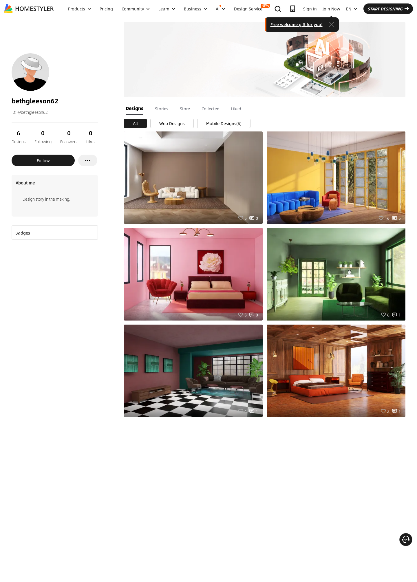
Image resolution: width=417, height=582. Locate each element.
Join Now (331, 9)
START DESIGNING (388, 9)
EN (351, 9)
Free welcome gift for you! (296, 24)
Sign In (310, 9)
